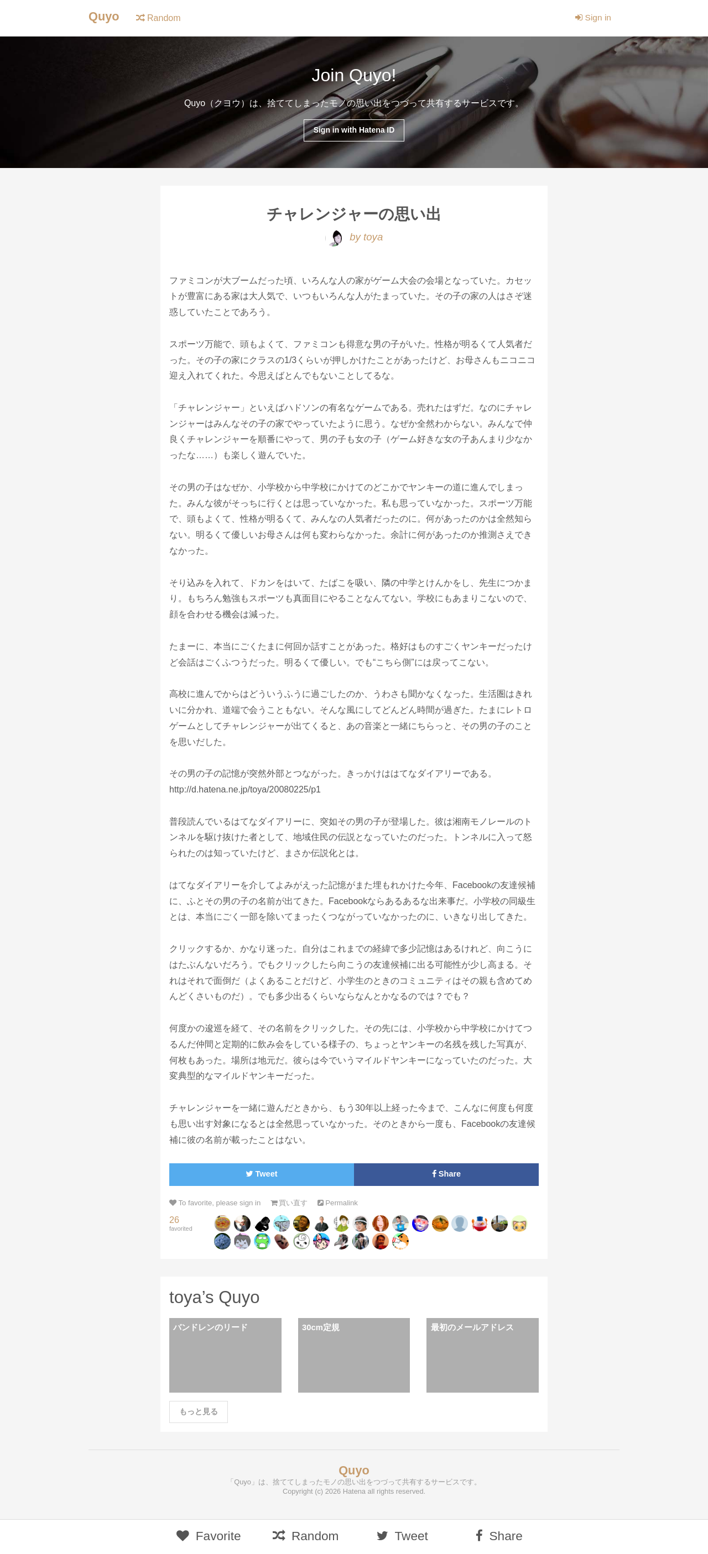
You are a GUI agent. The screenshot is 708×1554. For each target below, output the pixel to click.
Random (159, 18)
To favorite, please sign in (216, 1205)
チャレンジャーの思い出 (354, 215)
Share (446, 1175)
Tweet (261, 1175)
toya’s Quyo (215, 1299)
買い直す (293, 1205)
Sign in (592, 18)
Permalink (344, 1205)
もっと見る (198, 1414)
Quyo (104, 17)
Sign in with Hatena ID (353, 130)
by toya (354, 238)
